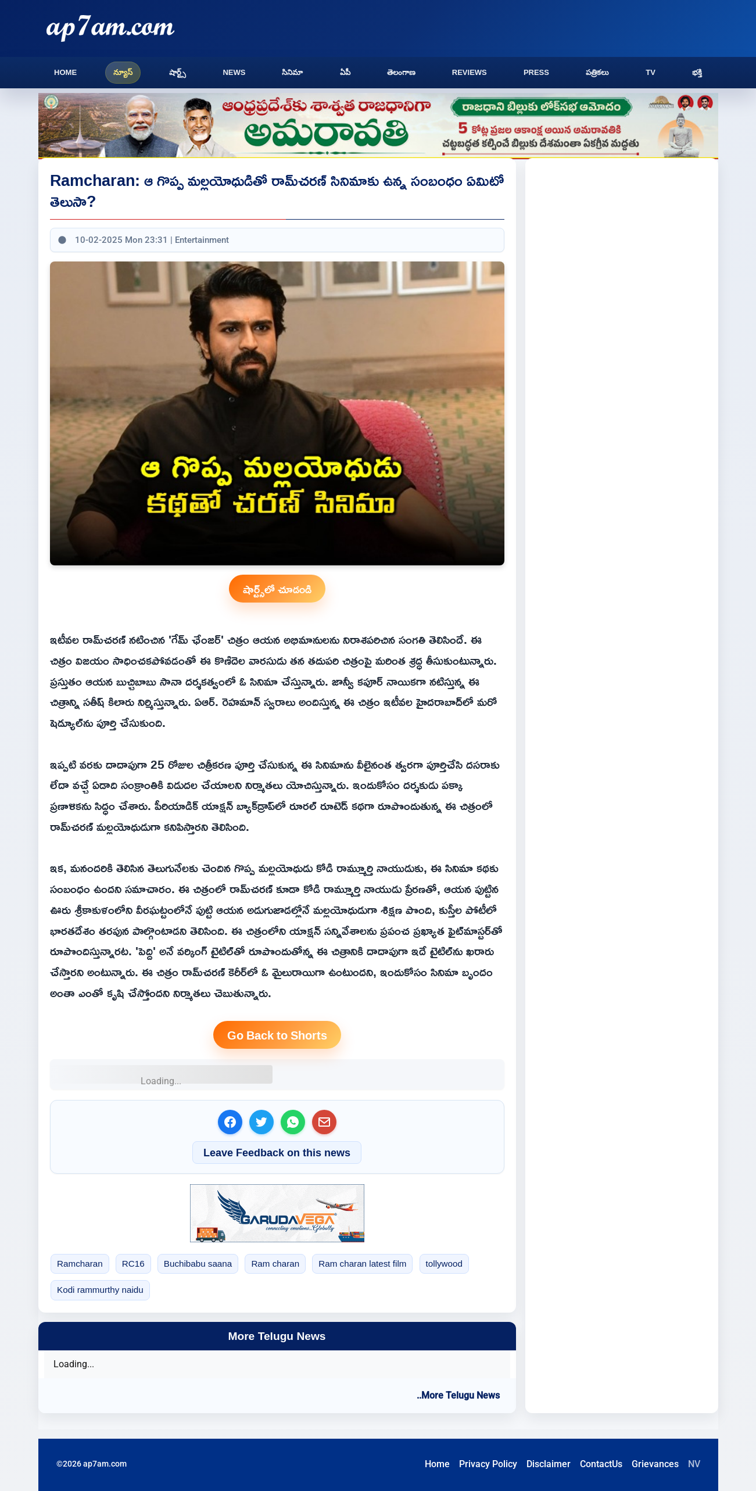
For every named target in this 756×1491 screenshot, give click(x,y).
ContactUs (601, 1464)
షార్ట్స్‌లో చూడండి (277, 589)
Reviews (469, 72)
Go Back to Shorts (277, 1035)
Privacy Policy (488, 1464)
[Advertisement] (632, 255)
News (234, 72)
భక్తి (697, 72)
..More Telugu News (458, 1395)
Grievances (655, 1464)
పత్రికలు (597, 72)
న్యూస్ (122, 72)
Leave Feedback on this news (276, 1152)
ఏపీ (345, 72)
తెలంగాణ (401, 72)
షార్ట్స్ (177, 72)
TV (650, 72)
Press (536, 72)
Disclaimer (548, 1464)
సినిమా (292, 72)
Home (65, 72)
